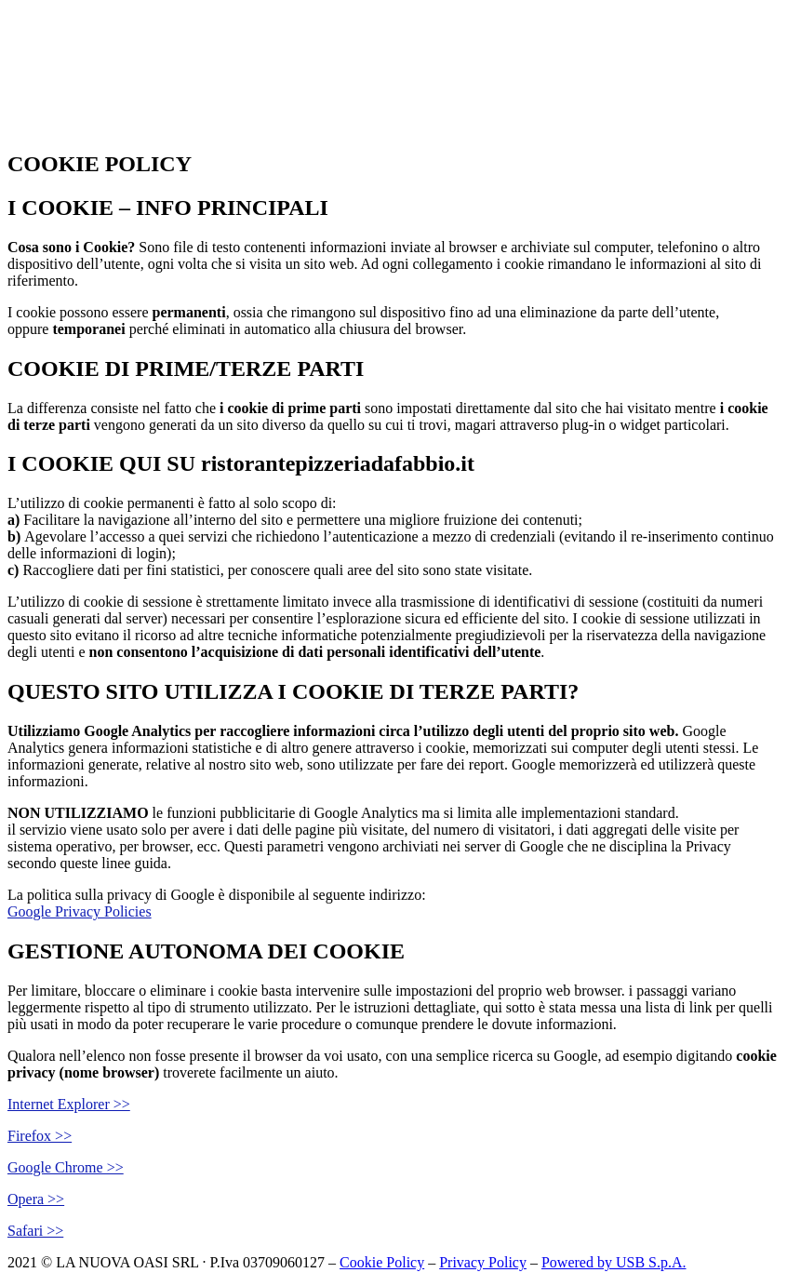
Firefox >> (39, 1136)
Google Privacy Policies (79, 911)
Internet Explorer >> (68, 1104)
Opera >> (35, 1199)
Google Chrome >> (65, 1167)
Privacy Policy (483, 1262)
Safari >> (35, 1231)
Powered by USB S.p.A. (614, 1262)
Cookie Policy (382, 1262)
